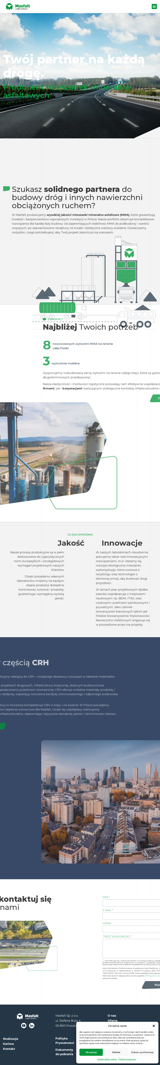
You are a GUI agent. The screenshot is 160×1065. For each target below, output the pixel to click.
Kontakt (9, 1049)
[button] (153, 1025)
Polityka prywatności (127, 1059)
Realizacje (10, 1039)
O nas (112, 1015)
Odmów (116, 1052)
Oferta (113, 1020)
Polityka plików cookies (107, 1059)
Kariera (8, 1044)
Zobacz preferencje (142, 1052)
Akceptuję (91, 1052)
